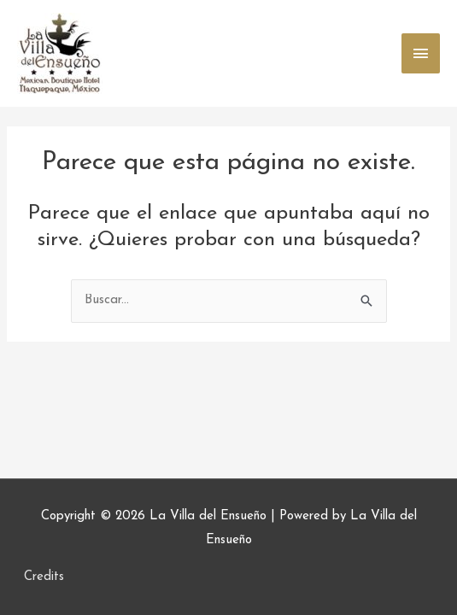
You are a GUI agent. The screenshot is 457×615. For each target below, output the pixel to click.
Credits (44, 577)
